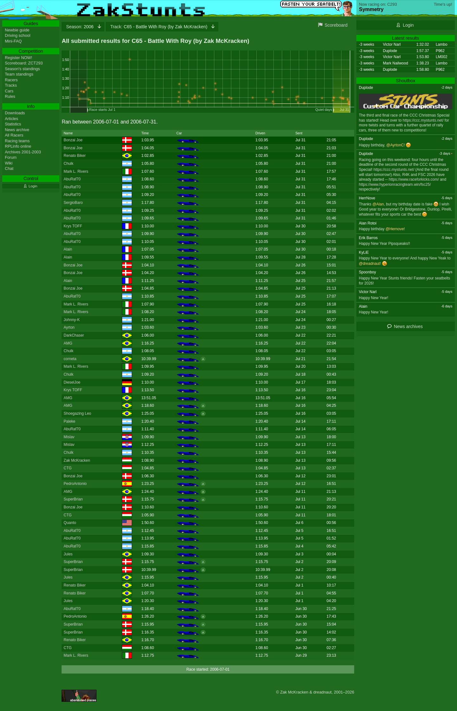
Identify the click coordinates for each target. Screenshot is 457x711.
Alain (68, 249)
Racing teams (17, 140)
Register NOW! (18, 57)
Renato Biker (75, 155)
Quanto (70, 522)
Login (408, 25)
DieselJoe (72, 382)
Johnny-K (72, 320)
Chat (9, 168)
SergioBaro (73, 202)
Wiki (8, 163)
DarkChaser (74, 335)
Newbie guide (17, 30)
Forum (11, 157)
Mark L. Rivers (76, 171)
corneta (70, 359)
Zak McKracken (77, 460)
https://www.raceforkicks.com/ (414, 179)
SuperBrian (73, 499)
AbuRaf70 (72, 179)
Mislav (69, 437)
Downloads (15, 113)
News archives (408, 326)
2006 (80, 26)
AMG (68, 343)
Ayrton (69, 327)
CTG (68, 468)
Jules (68, 554)
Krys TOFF (73, 226)
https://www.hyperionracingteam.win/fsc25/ (395, 184)
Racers (11, 79)
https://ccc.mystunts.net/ (423, 120)
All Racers (14, 135)
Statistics (13, 124)
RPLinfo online (18, 146)
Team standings (19, 74)
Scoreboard (336, 25)
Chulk (69, 163)
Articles (11, 118)
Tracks (11, 85)
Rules (10, 96)
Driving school (17, 35)
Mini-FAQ (13, 41)
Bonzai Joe (73, 140)
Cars (9, 91)
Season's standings (22, 68)
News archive (17, 129)
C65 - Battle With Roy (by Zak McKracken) (159, 26)
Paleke (70, 421)
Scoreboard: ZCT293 (24, 63)
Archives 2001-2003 (23, 152)
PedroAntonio (75, 483)
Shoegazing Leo (77, 413)
